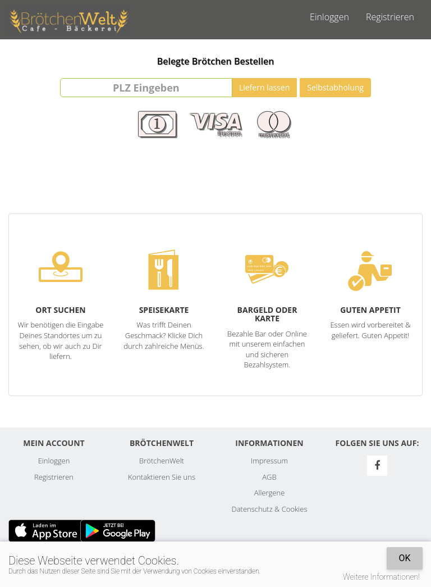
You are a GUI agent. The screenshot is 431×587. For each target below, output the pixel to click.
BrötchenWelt (161, 461)
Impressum (269, 461)
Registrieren (390, 17)
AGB (269, 477)
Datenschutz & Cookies (270, 509)
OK (404, 558)
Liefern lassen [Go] (264, 87)
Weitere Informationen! (381, 576)
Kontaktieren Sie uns (161, 477)
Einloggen (329, 17)
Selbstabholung (335, 87)
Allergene (269, 493)
